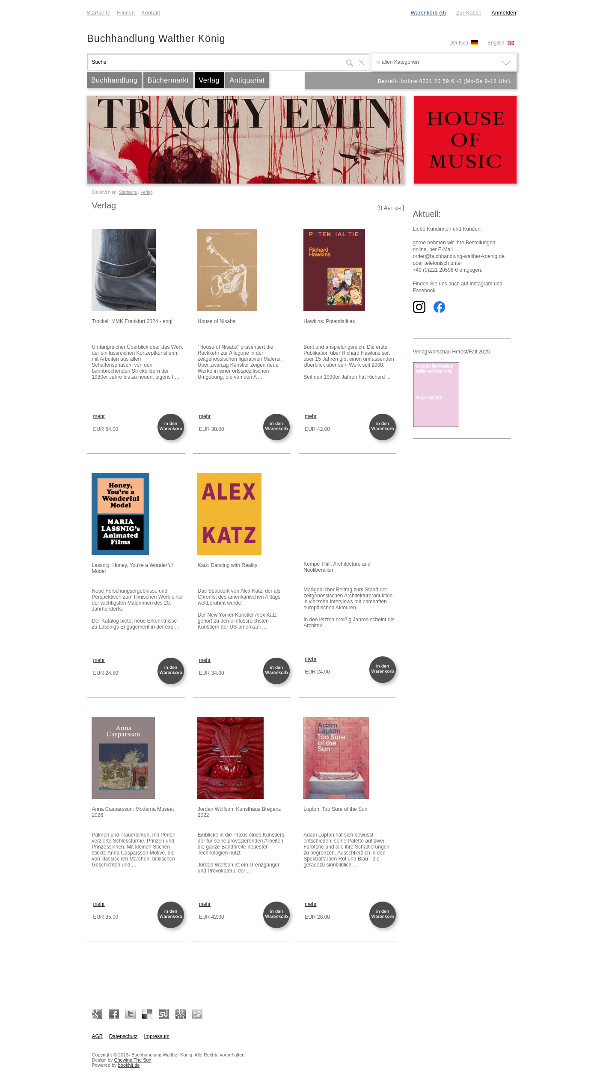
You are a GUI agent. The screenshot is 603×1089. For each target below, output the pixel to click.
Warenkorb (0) (428, 13)
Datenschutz (123, 1036)
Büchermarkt (168, 80)
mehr (99, 416)
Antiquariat (246, 80)
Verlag (209, 80)
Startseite (99, 13)
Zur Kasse (468, 13)
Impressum (156, 1036)
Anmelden (503, 13)
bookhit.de (129, 1065)
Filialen (126, 13)
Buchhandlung (114, 80)
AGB (97, 1036)
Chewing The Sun (132, 1059)
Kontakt (150, 13)
